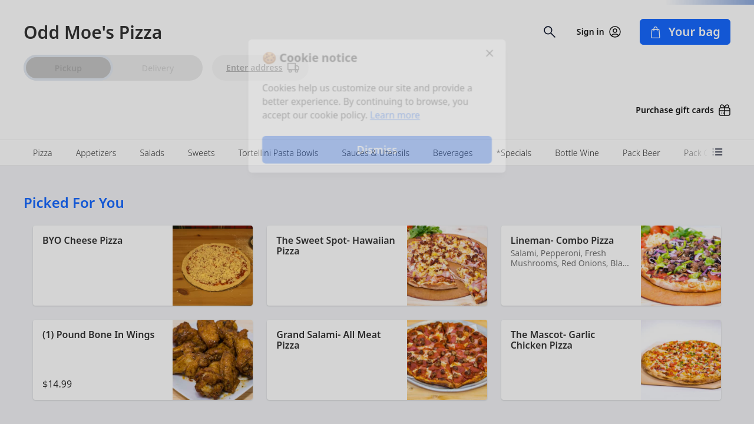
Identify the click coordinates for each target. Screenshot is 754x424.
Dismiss (377, 150)
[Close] (492, 51)
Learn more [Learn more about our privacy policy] (395, 115)
